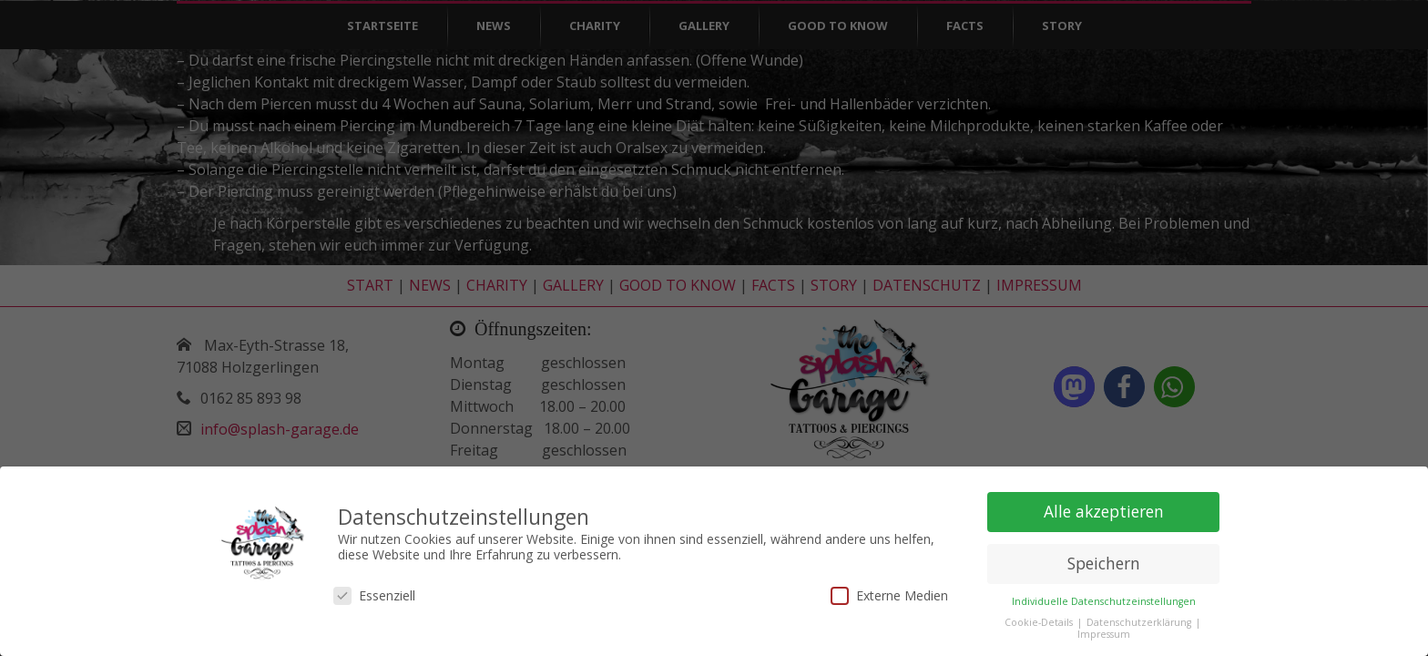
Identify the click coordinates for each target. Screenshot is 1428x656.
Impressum (1103, 630)
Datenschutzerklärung (1140, 618)
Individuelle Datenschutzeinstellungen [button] (1104, 597)
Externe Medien (889, 591)
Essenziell (374, 591)
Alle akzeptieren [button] (1104, 507)
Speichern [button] (1103, 559)
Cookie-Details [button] (1040, 618)
